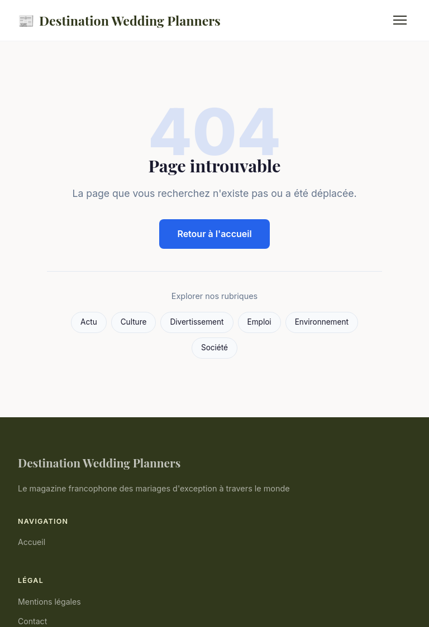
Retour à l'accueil (214, 233)
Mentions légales (49, 601)
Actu (88, 321)
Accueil (31, 542)
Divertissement (196, 321)
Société (214, 347)
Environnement (322, 321)
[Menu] (400, 20)
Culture (134, 321)
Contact (32, 621)
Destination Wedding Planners (119, 20)
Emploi (259, 321)
